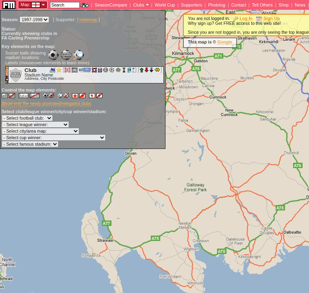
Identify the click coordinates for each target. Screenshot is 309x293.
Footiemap (87, 19)
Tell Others (262, 4)
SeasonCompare (111, 4)
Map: (25, 4)
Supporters (191, 4)
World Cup (164, 4)
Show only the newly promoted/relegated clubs (46, 103)
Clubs (138, 4)
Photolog (216, 4)
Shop (284, 4)
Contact (238, 4)
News (300, 4)
